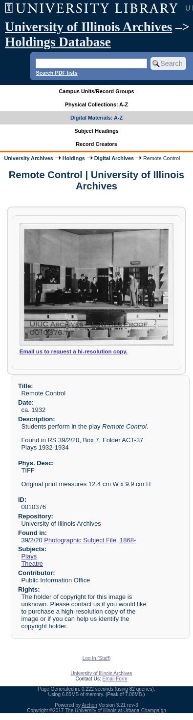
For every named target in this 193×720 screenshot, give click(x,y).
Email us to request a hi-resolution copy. (74, 351)
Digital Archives (114, 158)
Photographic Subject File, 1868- (90, 540)
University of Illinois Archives (88, 27)
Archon (89, 705)
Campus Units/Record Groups (96, 91)
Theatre (32, 563)
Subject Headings (96, 131)
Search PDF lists (56, 73)
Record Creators (96, 144)
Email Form (114, 678)
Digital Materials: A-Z (96, 118)
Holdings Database (58, 42)
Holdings (74, 158)
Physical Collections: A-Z (96, 104)
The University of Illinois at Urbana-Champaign (115, 710)
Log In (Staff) (97, 658)
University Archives (28, 158)
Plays (29, 556)
